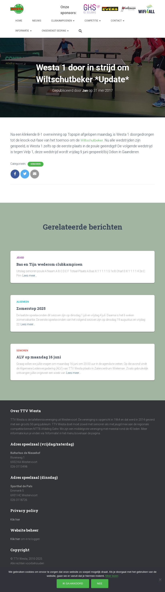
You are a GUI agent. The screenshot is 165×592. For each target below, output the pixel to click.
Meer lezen (111, 575)
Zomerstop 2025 (30, 308)
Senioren (35, 164)
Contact (117, 20)
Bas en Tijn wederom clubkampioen (49, 264)
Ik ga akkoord (73, 583)
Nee (100, 583)
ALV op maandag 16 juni (38, 357)
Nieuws (36, 20)
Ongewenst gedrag (55, 30)
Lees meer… (29, 275)
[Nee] (160, 580)
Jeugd (20, 257)
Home (18, 20)
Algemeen (22, 301)
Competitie (93, 20)
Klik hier (15, 519)
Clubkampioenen (62, 20)
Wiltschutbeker (92, 140)
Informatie (23, 30)
